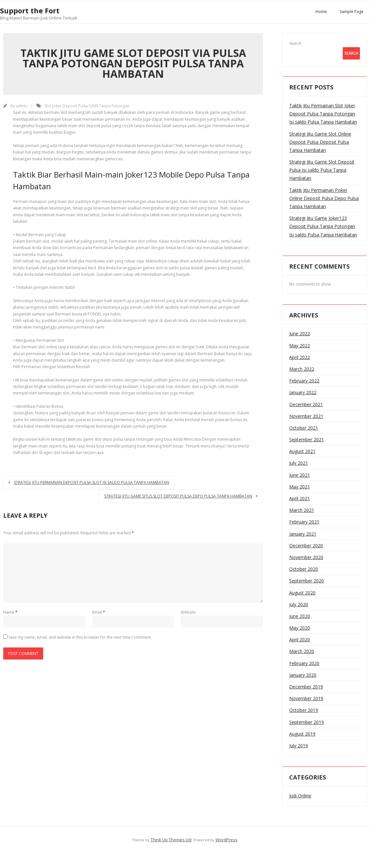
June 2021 (299, 475)
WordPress (227, 840)
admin (22, 106)
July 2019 (298, 745)
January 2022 (302, 392)
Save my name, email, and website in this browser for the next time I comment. (80, 637)
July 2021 (298, 463)
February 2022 (304, 381)
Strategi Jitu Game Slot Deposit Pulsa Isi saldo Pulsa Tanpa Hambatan (321, 170)
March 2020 (301, 651)
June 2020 (299, 616)
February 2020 (304, 663)
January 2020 (302, 675)
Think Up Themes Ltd (171, 840)
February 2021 (304, 522)
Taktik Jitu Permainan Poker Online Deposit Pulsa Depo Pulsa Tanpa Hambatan (324, 198)
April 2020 (299, 639)
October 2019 (303, 710)
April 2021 (299, 498)
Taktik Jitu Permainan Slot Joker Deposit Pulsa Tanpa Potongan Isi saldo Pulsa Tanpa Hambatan (323, 113)
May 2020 (299, 628)
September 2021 (306, 439)
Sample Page (352, 11)
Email (98, 612)
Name (10, 612)
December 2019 (306, 687)
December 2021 (306, 404)
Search (295, 43)
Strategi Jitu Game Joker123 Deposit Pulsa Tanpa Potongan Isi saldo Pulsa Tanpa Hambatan (323, 226)
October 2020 (303, 569)
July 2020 (298, 604)
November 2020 (306, 557)
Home (321, 11)
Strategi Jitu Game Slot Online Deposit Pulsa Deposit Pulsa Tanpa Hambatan (320, 142)
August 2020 (302, 593)
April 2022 (299, 357)
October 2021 (303, 428)
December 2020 (306, 545)
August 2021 (302, 451)
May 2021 (299, 487)
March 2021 (301, 510)
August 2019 (302, 734)
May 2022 (299, 345)
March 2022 (301, 369)
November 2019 (306, 698)
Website (188, 612)
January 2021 (302, 534)
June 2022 (299, 333)
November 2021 (306, 416)
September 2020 (306, 581)
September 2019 (306, 722)
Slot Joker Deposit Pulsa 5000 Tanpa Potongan (87, 106)
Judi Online (300, 796)
